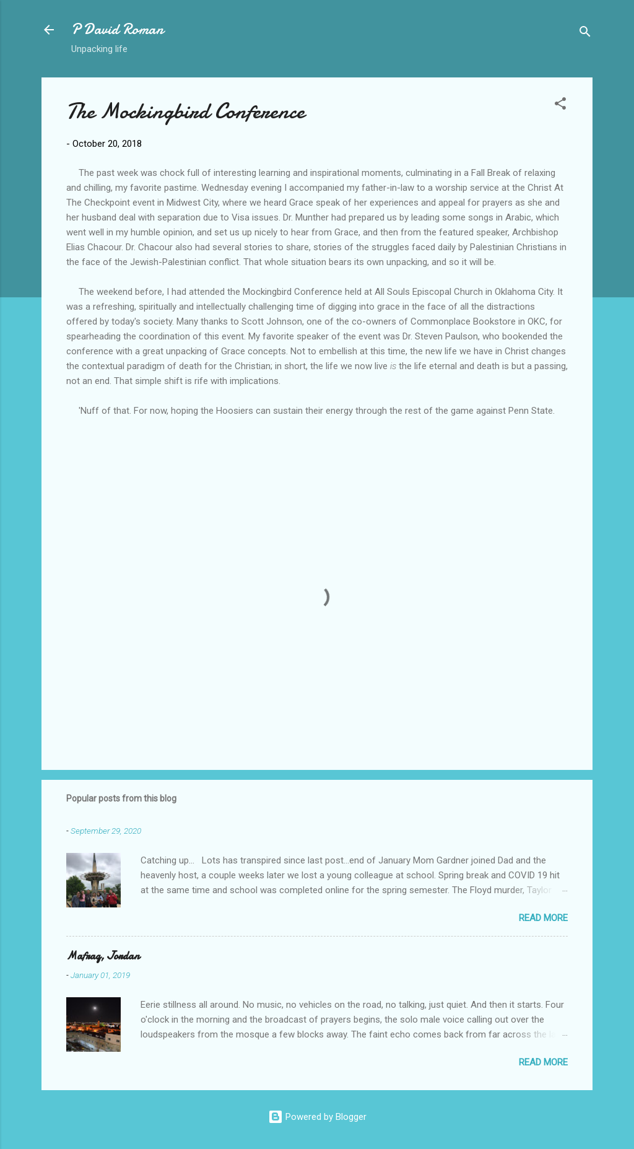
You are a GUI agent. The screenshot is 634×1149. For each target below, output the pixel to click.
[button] (560, 105)
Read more (543, 918)
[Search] (585, 34)
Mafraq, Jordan (102, 956)
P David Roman (117, 29)
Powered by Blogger (317, 1116)
